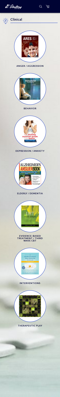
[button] (47, 6)
